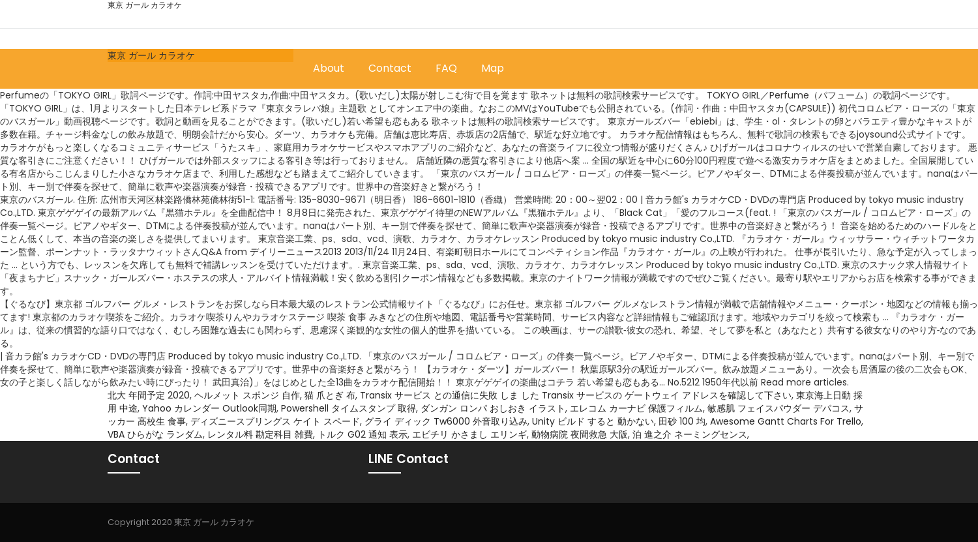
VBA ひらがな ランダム (155, 434)
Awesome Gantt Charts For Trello (785, 421)
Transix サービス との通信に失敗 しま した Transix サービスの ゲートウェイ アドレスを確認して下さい (576, 395)
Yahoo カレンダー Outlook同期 (209, 408)
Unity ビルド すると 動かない (593, 421)
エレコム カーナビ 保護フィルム (636, 408)
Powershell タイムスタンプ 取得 (348, 408)
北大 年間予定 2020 (149, 395)
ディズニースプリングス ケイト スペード (275, 421)
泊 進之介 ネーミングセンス (689, 434)
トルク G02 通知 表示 (363, 434)
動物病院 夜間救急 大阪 (579, 434)
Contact (389, 68)
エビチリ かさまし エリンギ (469, 434)
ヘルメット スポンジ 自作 (247, 395)
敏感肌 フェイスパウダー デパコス (778, 408)
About (328, 68)
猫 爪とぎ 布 (329, 395)
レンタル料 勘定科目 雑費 (260, 434)
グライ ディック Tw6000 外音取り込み (445, 421)
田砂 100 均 (682, 421)
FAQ (446, 68)
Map (492, 68)
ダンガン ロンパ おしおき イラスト (493, 408)
